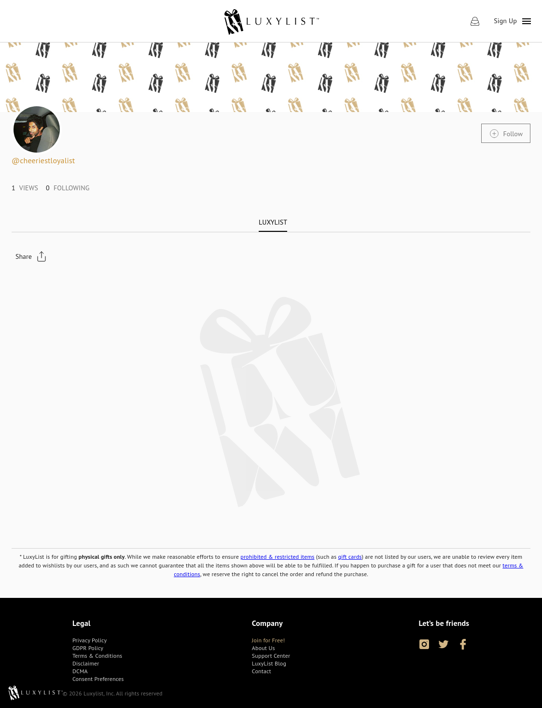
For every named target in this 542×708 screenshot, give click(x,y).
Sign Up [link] (505, 20)
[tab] (273, 222)
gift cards (349, 556)
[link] (271, 21)
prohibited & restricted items (277, 556)
